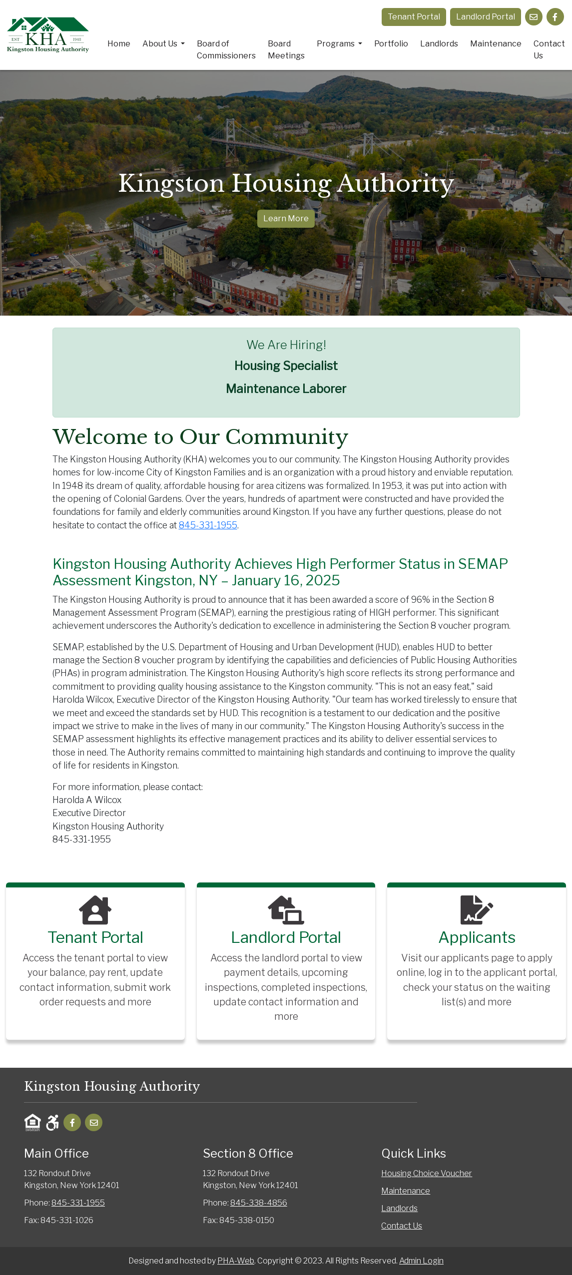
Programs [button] (336, 43)
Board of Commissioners (226, 49)
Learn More (286, 218)
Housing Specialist (286, 366)
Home (118, 43)
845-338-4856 (258, 1203)
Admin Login (421, 1261)
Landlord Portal (485, 16)
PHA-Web (235, 1261)
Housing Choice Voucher (426, 1173)
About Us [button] (160, 43)
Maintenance (496, 43)
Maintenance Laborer (286, 389)
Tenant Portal (414, 16)
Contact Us (549, 49)
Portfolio (391, 43)
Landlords (439, 43)
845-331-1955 (208, 525)
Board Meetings (286, 49)
